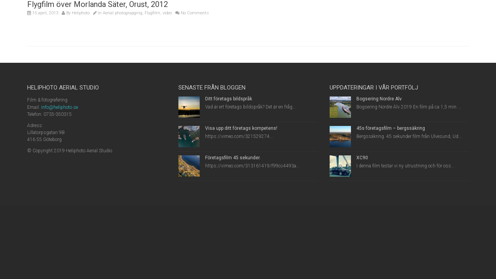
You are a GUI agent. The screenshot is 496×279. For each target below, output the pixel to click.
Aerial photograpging (122, 13)
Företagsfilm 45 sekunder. (233, 157)
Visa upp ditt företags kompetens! (241, 128)
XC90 (362, 157)
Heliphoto (81, 13)
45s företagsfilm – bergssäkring (390, 128)
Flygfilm (152, 13)
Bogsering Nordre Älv (379, 99)
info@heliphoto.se (59, 107)
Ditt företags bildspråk (228, 99)
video (167, 13)
